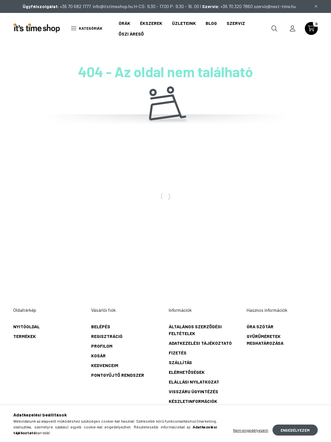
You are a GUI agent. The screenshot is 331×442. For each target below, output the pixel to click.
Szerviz (236, 23)
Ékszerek (151, 23)
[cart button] (311, 28)
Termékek (24, 336)
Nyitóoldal (26, 326)
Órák (124, 23)
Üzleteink (184, 23)
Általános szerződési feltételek (195, 330)
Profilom (101, 346)
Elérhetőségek (187, 372)
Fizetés (178, 352)
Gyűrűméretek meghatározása (265, 339)
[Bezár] (316, 6)
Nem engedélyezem (250, 430)
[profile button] (292, 28)
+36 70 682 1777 (76, 6)
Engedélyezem (295, 430)
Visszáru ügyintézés (193, 391)
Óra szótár (260, 326)
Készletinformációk (193, 401)
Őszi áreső (131, 34)
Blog (211, 23)
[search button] (274, 28)
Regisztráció (107, 336)
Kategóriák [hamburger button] (86, 28)
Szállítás (180, 362)
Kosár (98, 355)
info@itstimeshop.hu (113, 6)
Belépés (100, 326)
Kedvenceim (104, 365)
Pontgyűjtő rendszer (117, 375)
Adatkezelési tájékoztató (200, 343)
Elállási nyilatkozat (194, 381)
